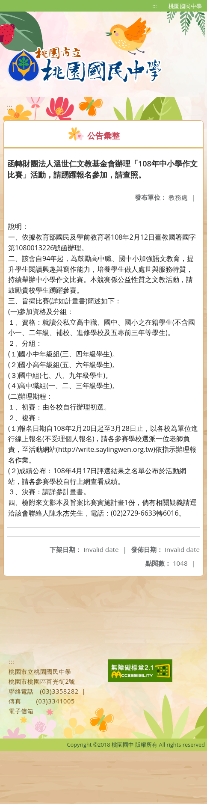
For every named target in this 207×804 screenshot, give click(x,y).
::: (155, 6)
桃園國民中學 (185, 6)
